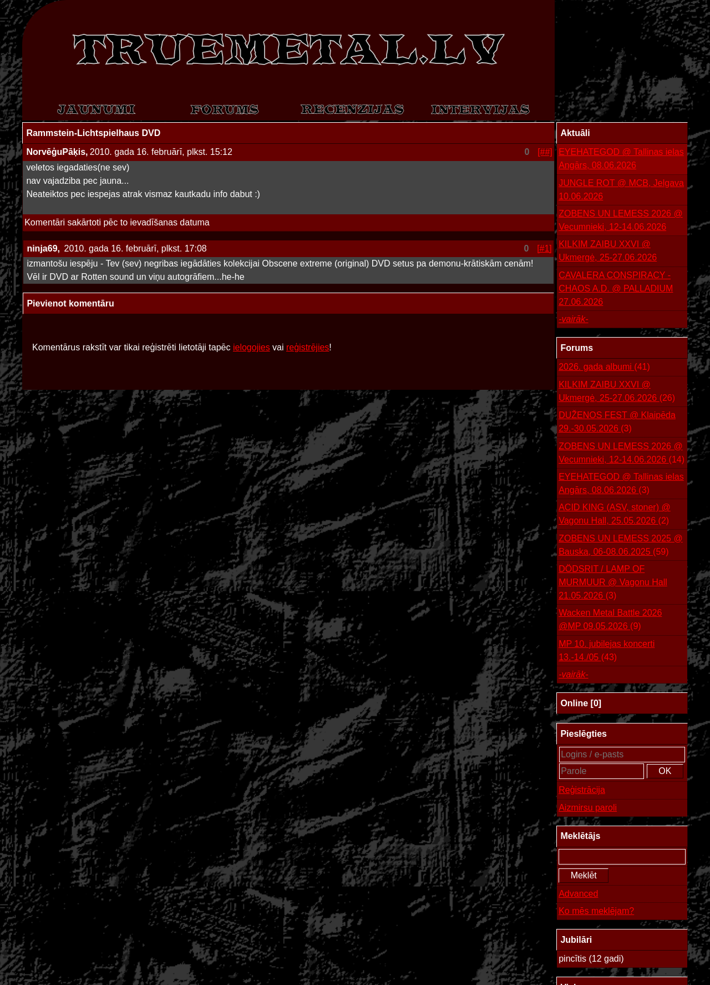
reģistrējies (307, 347)
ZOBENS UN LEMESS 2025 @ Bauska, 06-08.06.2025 (620, 546)
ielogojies (251, 347)
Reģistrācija (582, 790)
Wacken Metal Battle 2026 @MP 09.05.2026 (610, 620)
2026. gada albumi (604, 367)
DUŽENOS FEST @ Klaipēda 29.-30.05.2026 (617, 422)
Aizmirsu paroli (588, 807)
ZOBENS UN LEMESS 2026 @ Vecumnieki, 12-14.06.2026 (620, 220)
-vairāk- (573, 319)
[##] (544, 152)
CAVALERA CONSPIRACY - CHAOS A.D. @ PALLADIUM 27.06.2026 (616, 288)
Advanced (578, 893)
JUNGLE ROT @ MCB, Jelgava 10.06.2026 (621, 189)
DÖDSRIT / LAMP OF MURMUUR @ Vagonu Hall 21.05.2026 (613, 583)
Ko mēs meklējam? (596, 911)
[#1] (544, 248)
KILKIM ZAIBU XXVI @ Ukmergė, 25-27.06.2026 (608, 250)
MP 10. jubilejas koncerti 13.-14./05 (607, 651)
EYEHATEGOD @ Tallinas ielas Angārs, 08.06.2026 (621, 158)
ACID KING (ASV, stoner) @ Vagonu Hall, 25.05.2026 (614, 514)
